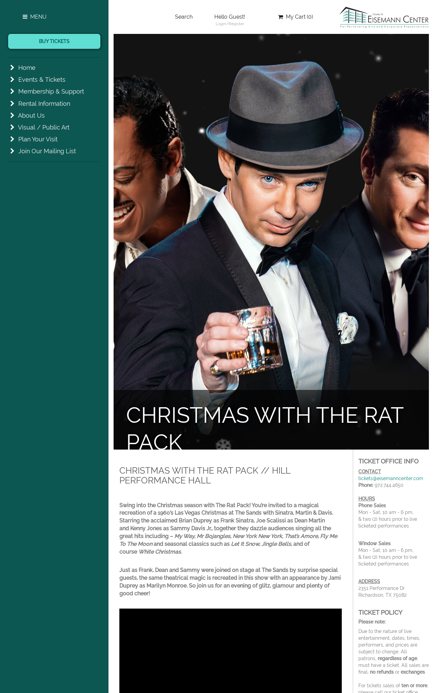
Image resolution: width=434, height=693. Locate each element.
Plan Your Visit (38, 139)
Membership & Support (51, 91)
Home (27, 67)
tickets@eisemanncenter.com (390, 478)
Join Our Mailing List (47, 151)
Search (184, 17)
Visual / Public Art (44, 127)
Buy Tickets (54, 41)
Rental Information (44, 103)
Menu (33, 17)
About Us (31, 115)
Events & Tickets (41, 79)
